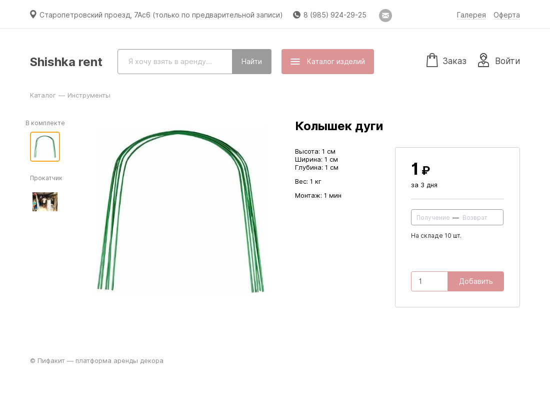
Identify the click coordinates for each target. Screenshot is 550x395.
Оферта (507, 15)
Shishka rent (66, 62)
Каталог (43, 95)
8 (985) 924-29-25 (335, 15)
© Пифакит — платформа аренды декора (97, 360)
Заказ (446, 59)
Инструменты (89, 95)
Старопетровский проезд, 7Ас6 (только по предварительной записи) (161, 15)
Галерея (471, 15)
